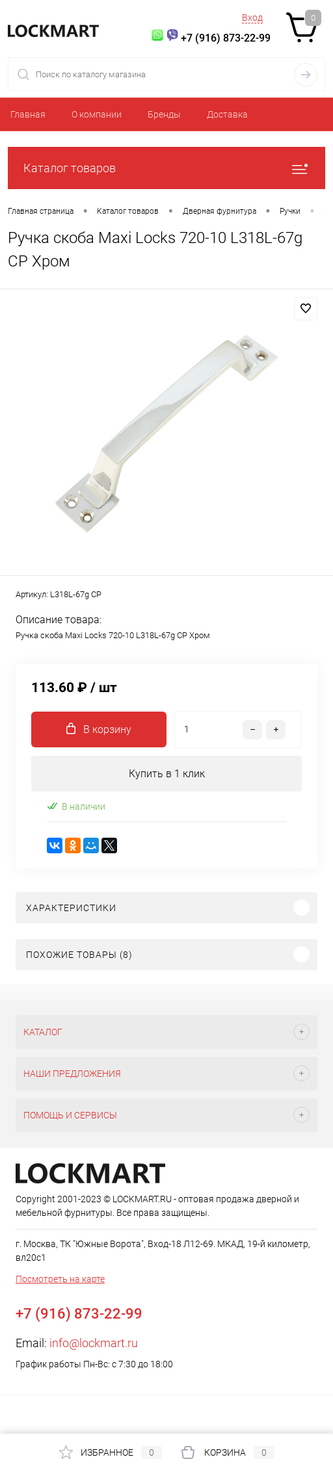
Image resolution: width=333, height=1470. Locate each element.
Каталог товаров (166, 168)
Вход (252, 17)
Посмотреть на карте (60, 1279)
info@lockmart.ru (93, 1343)
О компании (97, 114)
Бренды (164, 114)
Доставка (227, 114)
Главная (28, 114)
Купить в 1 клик (167, 773)
